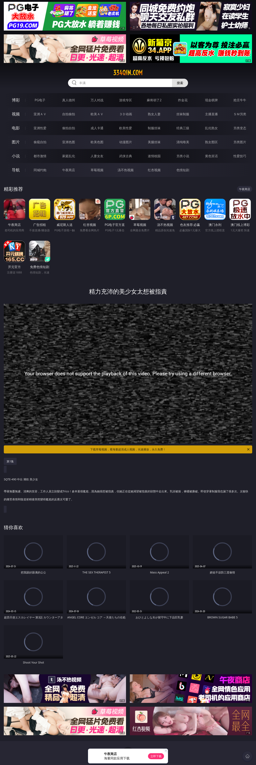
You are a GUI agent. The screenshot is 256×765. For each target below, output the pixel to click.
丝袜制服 (182, 114)
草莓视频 (97, 170)
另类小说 (182, 156)
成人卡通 (97, 128)
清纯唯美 (182, 142)
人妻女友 (97, 156)
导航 (16, 170)
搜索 (180, 83)
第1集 (10, 461)
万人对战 (97, 100)
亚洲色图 (68, 142)
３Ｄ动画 (125, 114)
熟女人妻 (154, 114)
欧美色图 (97, 142)
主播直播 (211, 114)
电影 (16, 128)
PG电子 (40, 100)
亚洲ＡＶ (40, 114)
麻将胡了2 (154, 100)
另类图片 (239, 142)
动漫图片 (125, 142)
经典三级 (182, 128)
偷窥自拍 (40, 142)
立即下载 (156, 756)
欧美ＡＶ (97, 114)
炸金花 (183, 100)
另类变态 (239, 128)
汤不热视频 (126, 170)
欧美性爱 (125, 128)
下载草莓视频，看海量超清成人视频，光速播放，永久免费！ (170, 449)
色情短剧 (182, 170)
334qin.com (128, 73)
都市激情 (40, 156)
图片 (16, 142)
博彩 (16, 100)
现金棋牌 (211, 100)
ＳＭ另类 (239, 114)
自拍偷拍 (68, 114)
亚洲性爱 (40, 128)
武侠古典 (125, 156)
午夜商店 (68, 170)
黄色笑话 (211, 156)
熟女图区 (211, 142)
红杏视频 (154, 170)
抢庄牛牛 (239, 100)
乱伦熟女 (211, 128)
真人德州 (68, 100)
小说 (16, 156)
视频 (16, 114)
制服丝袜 (154, 128)
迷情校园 (154, 156)
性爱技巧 (239, 156)
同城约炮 (40, 170)
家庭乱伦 (68, 156)
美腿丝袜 (154, 142)
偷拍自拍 (68, 128)
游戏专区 (125, 100)
